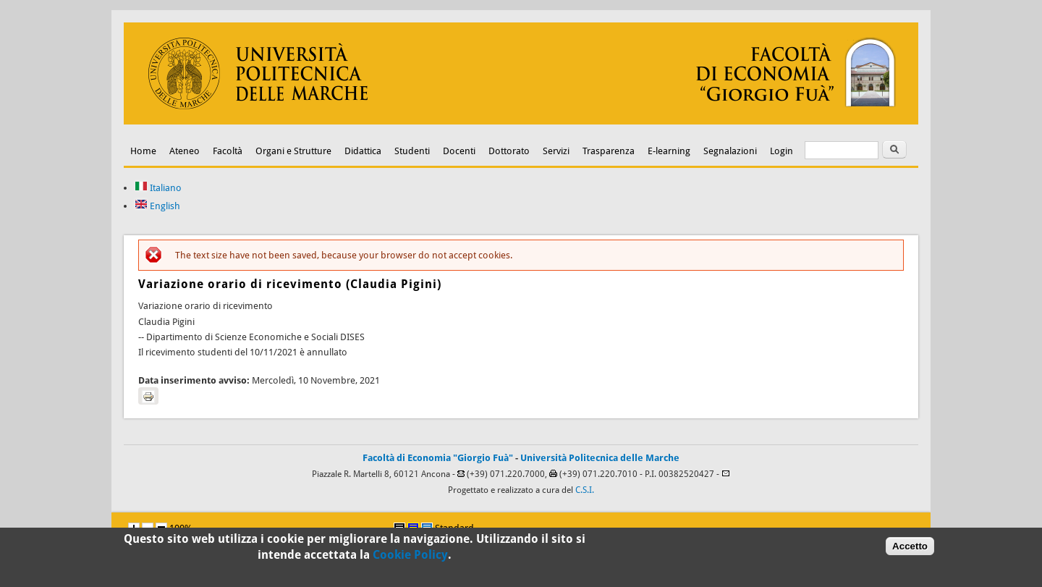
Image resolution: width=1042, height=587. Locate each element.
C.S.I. (584, 490)
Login (781, 150)
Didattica (362, 150)
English (157, 205)
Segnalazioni (730, 150)
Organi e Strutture (293, 150)
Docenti (459, 150)
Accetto (910, 548)
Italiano (158, 187)
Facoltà (227, 150)
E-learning (669, 150)
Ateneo (184, 150)
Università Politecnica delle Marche (599, 457)
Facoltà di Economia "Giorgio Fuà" (438, 457)
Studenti (412, 150)
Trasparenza (609, 150)
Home (143, 150)
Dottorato (509, 150)
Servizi (556, 150)
